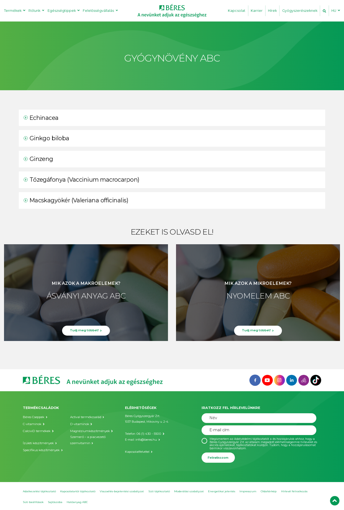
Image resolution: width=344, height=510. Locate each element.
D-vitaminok (79, 424)
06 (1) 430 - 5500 (148, 433)
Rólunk (34, 11)
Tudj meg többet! (84, 331)
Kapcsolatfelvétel (137, 450)
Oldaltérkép (269, 491)
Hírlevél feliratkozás (294, 491)
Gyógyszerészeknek (299, 11)
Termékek (13, 11)
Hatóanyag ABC (77, 502)
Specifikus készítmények (40, 449)
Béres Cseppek (33, 417)
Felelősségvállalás (98, 11)
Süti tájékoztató (159, 491)
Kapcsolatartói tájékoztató (77, 491)
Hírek (272, 11)
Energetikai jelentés (221, 491)
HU (333, 11)
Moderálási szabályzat (189, 491)
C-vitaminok (31, 424)
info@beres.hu (145, 439)
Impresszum (247, 491)
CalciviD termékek (36, 431)
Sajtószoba (55, 502)
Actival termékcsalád (85, 417)
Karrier (257, 11)
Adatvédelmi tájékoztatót (252, 439)
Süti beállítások (33, 502)
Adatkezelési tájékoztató (39, 491)
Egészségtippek (62, 11)
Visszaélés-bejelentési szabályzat (122, 491)
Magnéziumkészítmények (88, 431)
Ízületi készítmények (37, 442)
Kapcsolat (236, 11)
